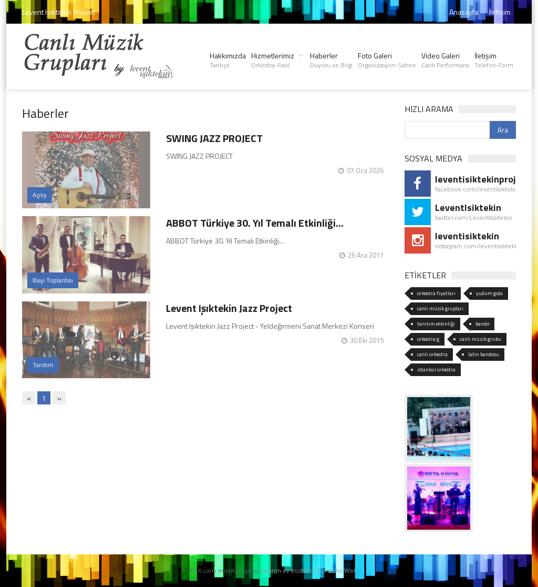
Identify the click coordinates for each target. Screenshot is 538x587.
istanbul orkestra (436, 369)
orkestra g (428, 339)
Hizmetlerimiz (272, 60)
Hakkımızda (228, 60)
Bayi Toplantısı (53, 280)
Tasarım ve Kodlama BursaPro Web (308, 570)
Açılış (40, 195)
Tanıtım (43, 365)
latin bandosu (483, 354)
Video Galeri (445, 60)
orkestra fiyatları (436, 293)
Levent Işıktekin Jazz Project (229, 308)
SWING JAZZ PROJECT (214, 138)
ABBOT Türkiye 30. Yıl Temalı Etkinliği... (255, 223)
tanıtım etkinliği (436, 324)
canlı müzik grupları (440, 308)
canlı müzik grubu (480, 339)
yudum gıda (489, 293)
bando (482, 324)
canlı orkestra (432, 354)
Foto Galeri (387, 60)
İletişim (500, 11)
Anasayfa (463, 11)
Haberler (331, 60)
